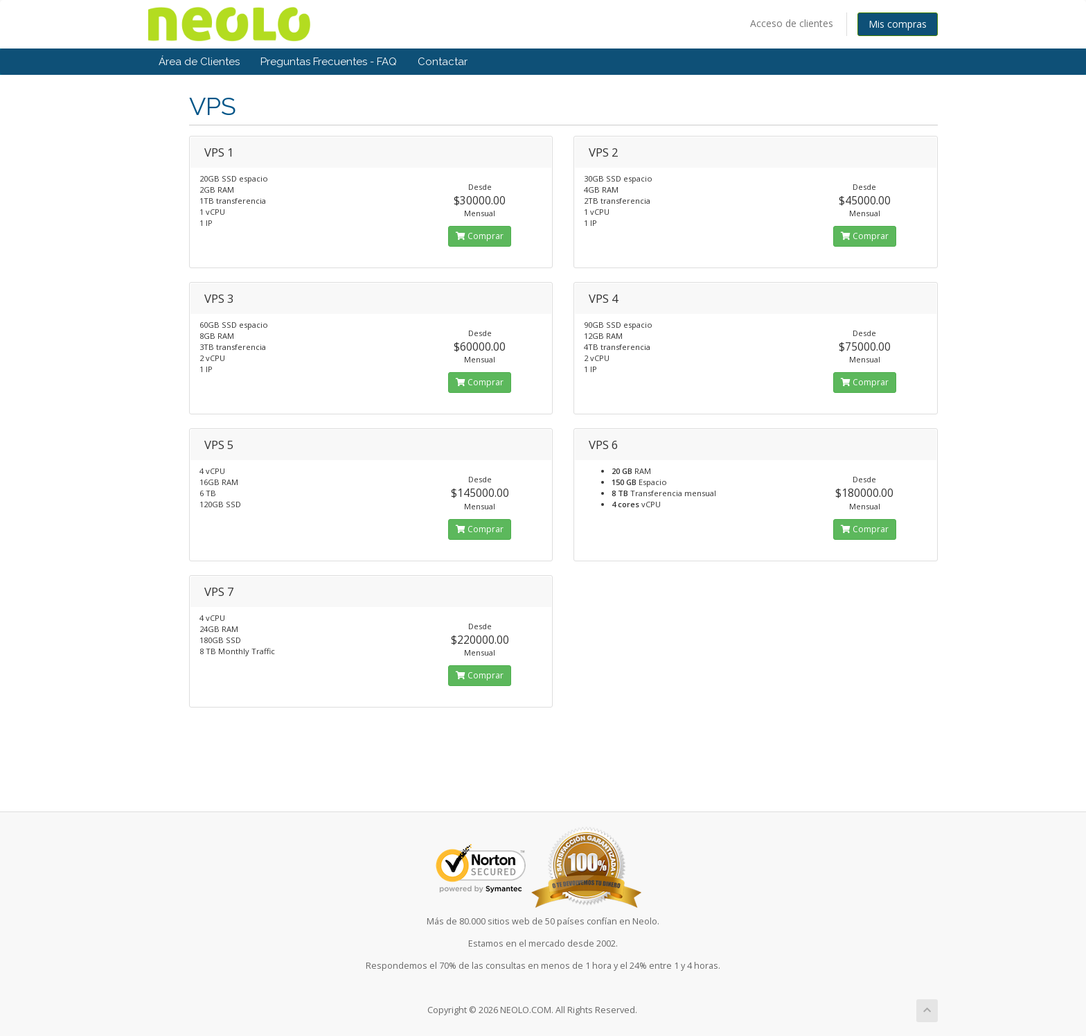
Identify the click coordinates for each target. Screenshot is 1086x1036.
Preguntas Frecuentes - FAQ (328, 61)
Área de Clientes (199, 61)
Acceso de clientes (791, 23)
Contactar (443, 61)
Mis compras (898, 23)
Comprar (480, 236)
